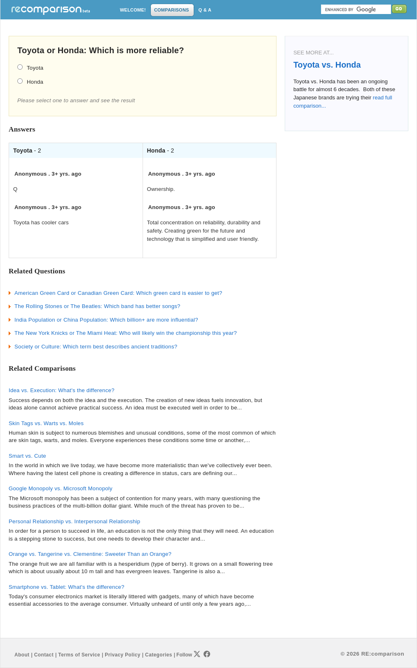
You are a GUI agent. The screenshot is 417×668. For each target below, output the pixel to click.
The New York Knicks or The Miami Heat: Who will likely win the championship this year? (125, 333)
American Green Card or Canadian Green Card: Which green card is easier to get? (118, 293)
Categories (158, 655)
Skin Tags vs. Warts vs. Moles (46, 423)
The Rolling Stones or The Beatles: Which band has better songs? (97, 306)
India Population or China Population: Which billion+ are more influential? (106, 320)
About (21, 655)
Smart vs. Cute (27, 456)
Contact (44, 655)
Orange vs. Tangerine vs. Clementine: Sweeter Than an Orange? (90, 554)
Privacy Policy (122, 655)
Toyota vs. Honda (327, 64)
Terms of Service (79, 655)
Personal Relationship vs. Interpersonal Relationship (74, 521)
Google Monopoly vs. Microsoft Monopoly (60, 488)
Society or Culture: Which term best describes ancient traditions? (95, 346)
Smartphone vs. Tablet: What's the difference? (66, 587)
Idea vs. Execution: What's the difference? (62, 390)
